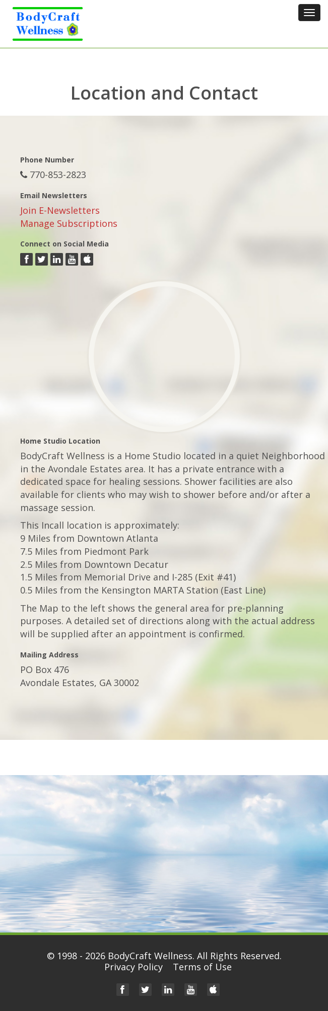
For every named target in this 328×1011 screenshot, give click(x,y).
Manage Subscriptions (68, 223)
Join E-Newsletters (60, 210)
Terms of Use (202, 967)
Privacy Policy (133, 967)
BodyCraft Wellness (150, 956)
